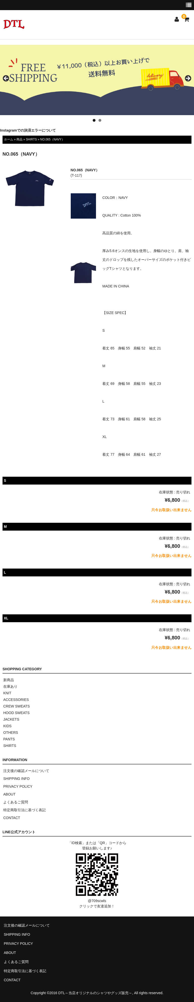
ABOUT (9, 794)
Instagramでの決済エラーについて (28, 130)
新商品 (8, 680)
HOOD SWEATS (16, 713)
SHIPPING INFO (16, 779)
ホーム (8, 139)
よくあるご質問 (15, 802)
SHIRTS (31, 139)
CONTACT (11, 818)
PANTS (9, 739)
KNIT (7, 693)
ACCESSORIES (16, 700)
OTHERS (10, 732)
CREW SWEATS (16, 706)
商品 (19, 139)
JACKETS (11, 719)
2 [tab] (100, 120)
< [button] (6, 78)
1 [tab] (94, 120)
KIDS (7, 726)
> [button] (187, 78)
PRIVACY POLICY (17, 786)
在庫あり (10, 686)
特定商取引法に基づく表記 (24, 810)
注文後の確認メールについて (26, 771)
